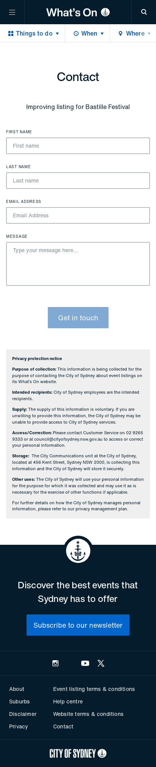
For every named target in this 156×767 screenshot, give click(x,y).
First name (19, 132)
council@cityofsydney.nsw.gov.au (68, 439)
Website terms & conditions (88, 714)
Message (17, 236)
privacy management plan (101, 509)
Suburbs (19, 701)
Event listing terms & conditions (94, 689)
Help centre (68, 701)
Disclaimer (22, 714)
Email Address (23, 202)
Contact (63, 726)
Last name (18, 167)
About (16, 689)
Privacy (18, 726)
